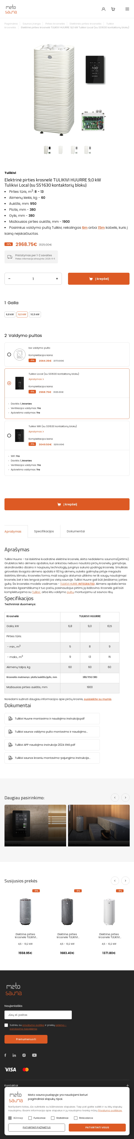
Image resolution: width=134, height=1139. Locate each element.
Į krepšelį (102, 279)
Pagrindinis (11, 23)
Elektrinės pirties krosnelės (85, 23)
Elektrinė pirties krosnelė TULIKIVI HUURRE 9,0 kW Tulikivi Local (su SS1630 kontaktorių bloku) (75, 27)
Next (119, 89)
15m (101, 227)
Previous (15, 89)
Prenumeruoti (26, 1039)
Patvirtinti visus (97, 1127)
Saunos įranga (32, 23)
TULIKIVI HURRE (77, 584)
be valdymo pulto (39, 348)
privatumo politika (33, 1025)
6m (84, 227)
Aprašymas (35, 379)
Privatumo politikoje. (110, 1110)
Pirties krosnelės (55, 23)
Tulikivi (10, 173)
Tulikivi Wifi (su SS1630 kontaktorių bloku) (53, 426)
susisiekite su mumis (97, 699)
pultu (70, 592)
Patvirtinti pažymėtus (37, 1127)
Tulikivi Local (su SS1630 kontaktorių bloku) (54, 374)
